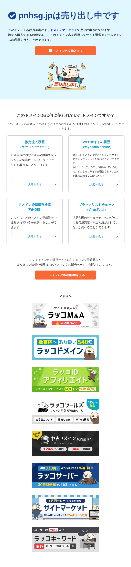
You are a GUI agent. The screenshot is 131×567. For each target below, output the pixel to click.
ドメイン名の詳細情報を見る (65, 275)
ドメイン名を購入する (65, 51)
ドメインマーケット (63, 30)
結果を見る (42, 184)
